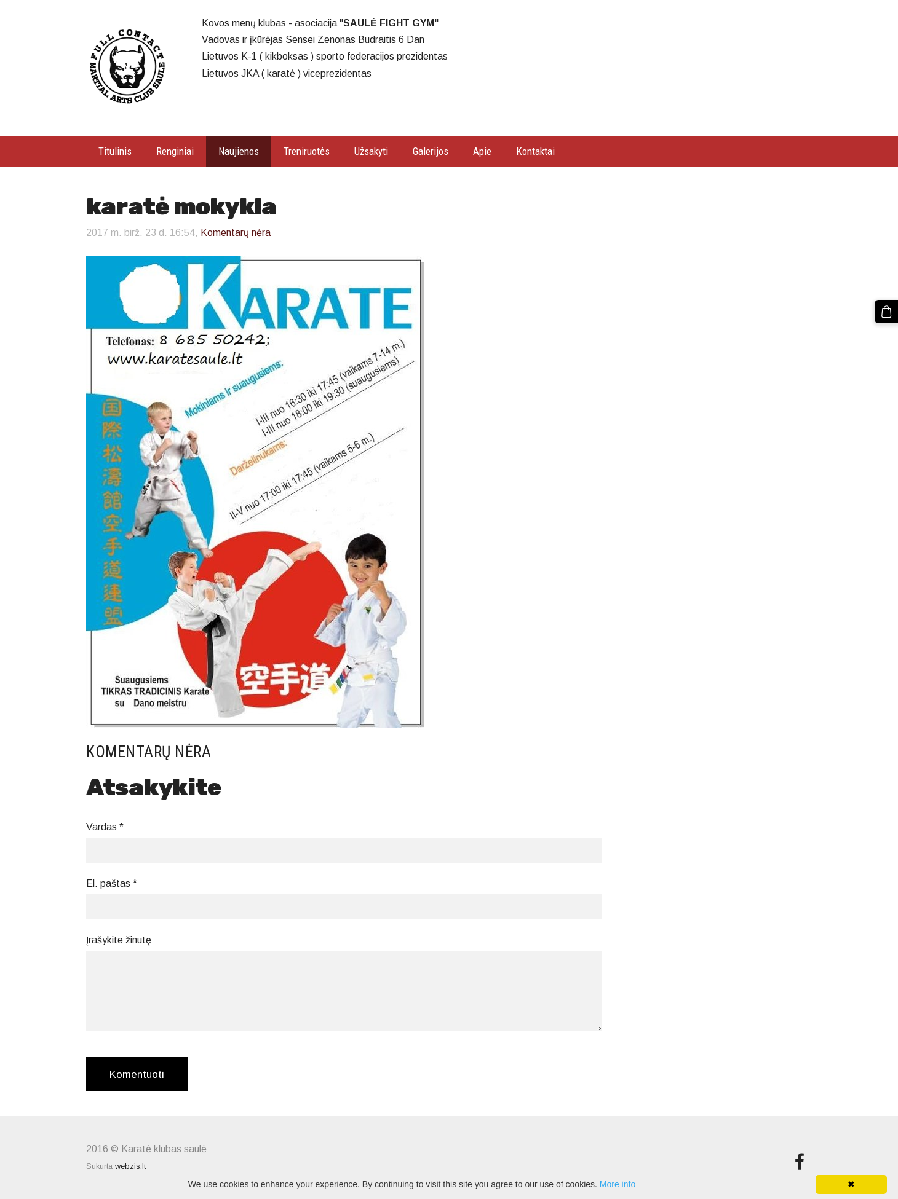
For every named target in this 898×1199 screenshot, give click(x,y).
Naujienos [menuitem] (238, 151)
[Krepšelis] (886, 311)
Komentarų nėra (236, 232)
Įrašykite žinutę (118, 940)
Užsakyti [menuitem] (371, 151)
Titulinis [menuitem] (115, 151)
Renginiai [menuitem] (175, 151)
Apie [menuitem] (482, 151)
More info (617, 1184)
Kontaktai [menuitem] (535, 151)
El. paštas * (111, 883)
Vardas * (105, 827)
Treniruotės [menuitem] (307, 151)
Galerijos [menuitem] (430, 151)
